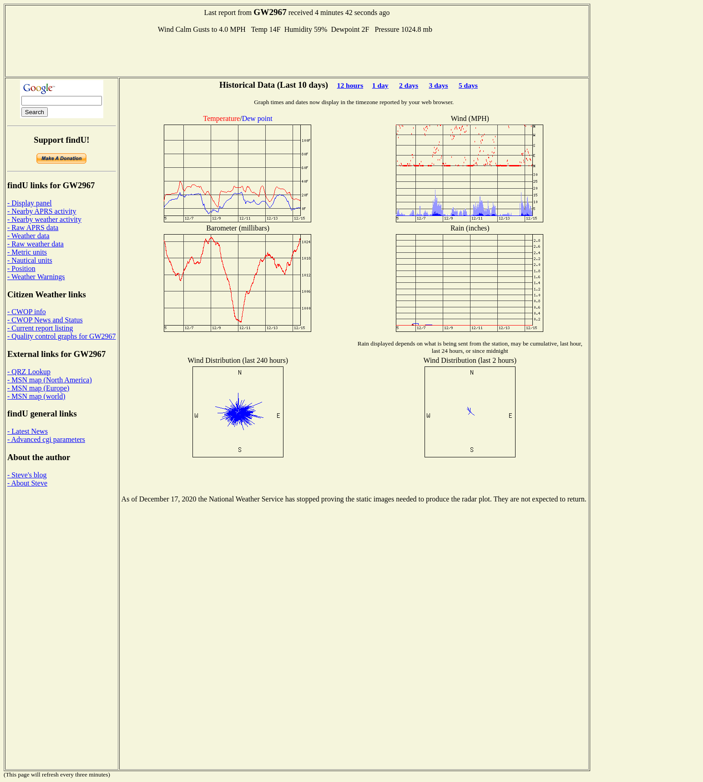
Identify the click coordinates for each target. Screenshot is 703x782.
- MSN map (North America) (49, 380)
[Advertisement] (296, 54)
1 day (380, 85)
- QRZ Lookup (29, 372)
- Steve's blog (26, 475)
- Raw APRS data (32, 227)
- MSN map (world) (36, 396)
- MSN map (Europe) (38, 388)
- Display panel (29, 203)
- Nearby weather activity (44, 219)
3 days (438, 85)
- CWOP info (26, 312)
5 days (468, 85)
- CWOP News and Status (45, 320)
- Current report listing (40, 328)
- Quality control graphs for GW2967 (61, 336)
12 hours (350, 85)
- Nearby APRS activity (41, 211)
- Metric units (27, 252)
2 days (408, 85)
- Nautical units (29, 260)
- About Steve (27, 483)
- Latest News (27, 431)
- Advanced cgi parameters (46, 439)
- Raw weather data (35, 244)
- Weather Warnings (36, 277)
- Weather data (28, 236)
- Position (21, 268)
